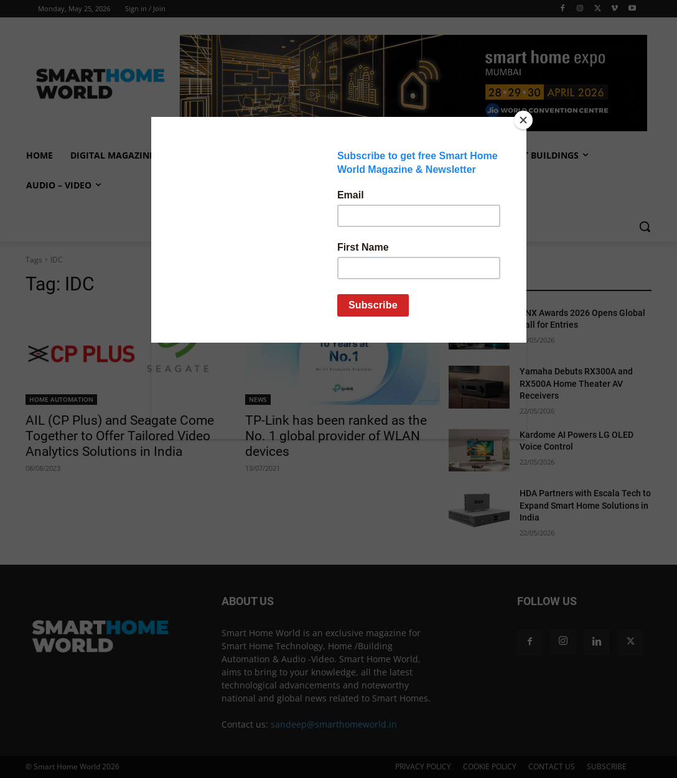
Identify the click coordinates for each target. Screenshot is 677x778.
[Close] (523, 120)
